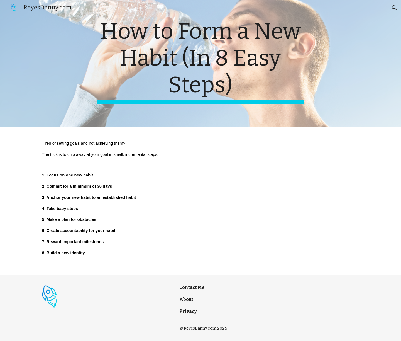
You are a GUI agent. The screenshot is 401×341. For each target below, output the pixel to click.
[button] (394, 7)
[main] (200, 63)
